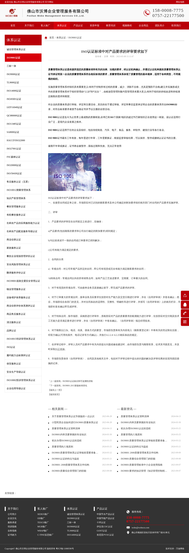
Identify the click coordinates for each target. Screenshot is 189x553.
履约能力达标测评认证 (18, 355)
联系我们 (176, 25)
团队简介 (159, 25)
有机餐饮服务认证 (16, 215)
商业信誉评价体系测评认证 (21, 305)
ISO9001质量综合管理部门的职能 (69, 471)
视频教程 (127, 25)
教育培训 (110, 25)
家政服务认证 (14, 248)
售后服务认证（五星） (18, 181)
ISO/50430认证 (14, 173)
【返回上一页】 (55, 390)
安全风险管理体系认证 (18, 264)
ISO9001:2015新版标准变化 (75, 386)
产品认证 (78, 25)
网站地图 (180, 2)
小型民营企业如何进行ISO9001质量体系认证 (75, 422)
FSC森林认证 (13, 157)
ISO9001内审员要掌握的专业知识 (69, 434)
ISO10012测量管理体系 (19, 190)
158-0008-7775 (138, 517)
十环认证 (101, 522)
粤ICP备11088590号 (65, 548)
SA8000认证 (13, 132)
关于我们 (29, 25)
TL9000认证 (13, 82)
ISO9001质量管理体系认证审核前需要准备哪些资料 (75, 452)
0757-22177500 (138, 521)
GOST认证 (102, 530)
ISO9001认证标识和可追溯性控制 (78, 381)
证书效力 (12, 535)
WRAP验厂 (42, 530)
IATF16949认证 (14, 107)
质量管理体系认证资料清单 (66, 428)
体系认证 (62, 25)
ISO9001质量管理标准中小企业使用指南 (141, 465)
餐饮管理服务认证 (16, 206)
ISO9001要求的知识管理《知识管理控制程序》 (144, 471)
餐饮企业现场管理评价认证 (21, 256)
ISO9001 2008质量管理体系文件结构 (70, 465)
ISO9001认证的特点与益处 (65, 458)
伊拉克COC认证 (104, 526)
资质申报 (94, 25)
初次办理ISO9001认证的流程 (67, 440)
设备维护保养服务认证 (18, 297)
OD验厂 (41, 518)
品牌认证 (11, 330)
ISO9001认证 (13, 57)
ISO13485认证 (14, 124)
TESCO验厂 (43, 522)
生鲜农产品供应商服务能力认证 (23, 223)
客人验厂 (45, 25)
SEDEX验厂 (43, 514)
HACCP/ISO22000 (16, 140)
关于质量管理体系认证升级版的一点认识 (73, 416)
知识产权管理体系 (16, 198)
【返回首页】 (54, 394)
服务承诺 (12, 522)
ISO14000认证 (14, 90)
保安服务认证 (14, 363)
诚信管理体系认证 (16, 49)
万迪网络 (180, 548)
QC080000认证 (14, 115)
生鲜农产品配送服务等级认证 (22, 231)
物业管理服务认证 (16, 289)
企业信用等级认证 (16, 388)
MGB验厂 (42, 526)
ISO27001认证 (14, 148)
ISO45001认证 (14, 99)
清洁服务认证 (14, 322)
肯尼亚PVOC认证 (105, 535)
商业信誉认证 (14, 239)
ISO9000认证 (13, 74)
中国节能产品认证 (105, 518)
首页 (12, 25)
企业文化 (12, 518)
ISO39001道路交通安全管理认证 (23, 281)
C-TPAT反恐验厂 (45, 535)
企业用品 (143, 25)
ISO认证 (11, 347)
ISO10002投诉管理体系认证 (21, 380)
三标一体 (11, 66)
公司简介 (12, 514)
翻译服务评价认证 (16, 272)
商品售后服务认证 (16, 314)
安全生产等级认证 (16, 372)
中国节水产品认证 (105, 514)
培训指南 (12, 526)
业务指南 (12, 530)
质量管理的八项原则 (62, 446)
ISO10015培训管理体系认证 (21, 339)
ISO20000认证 (14, 165)
